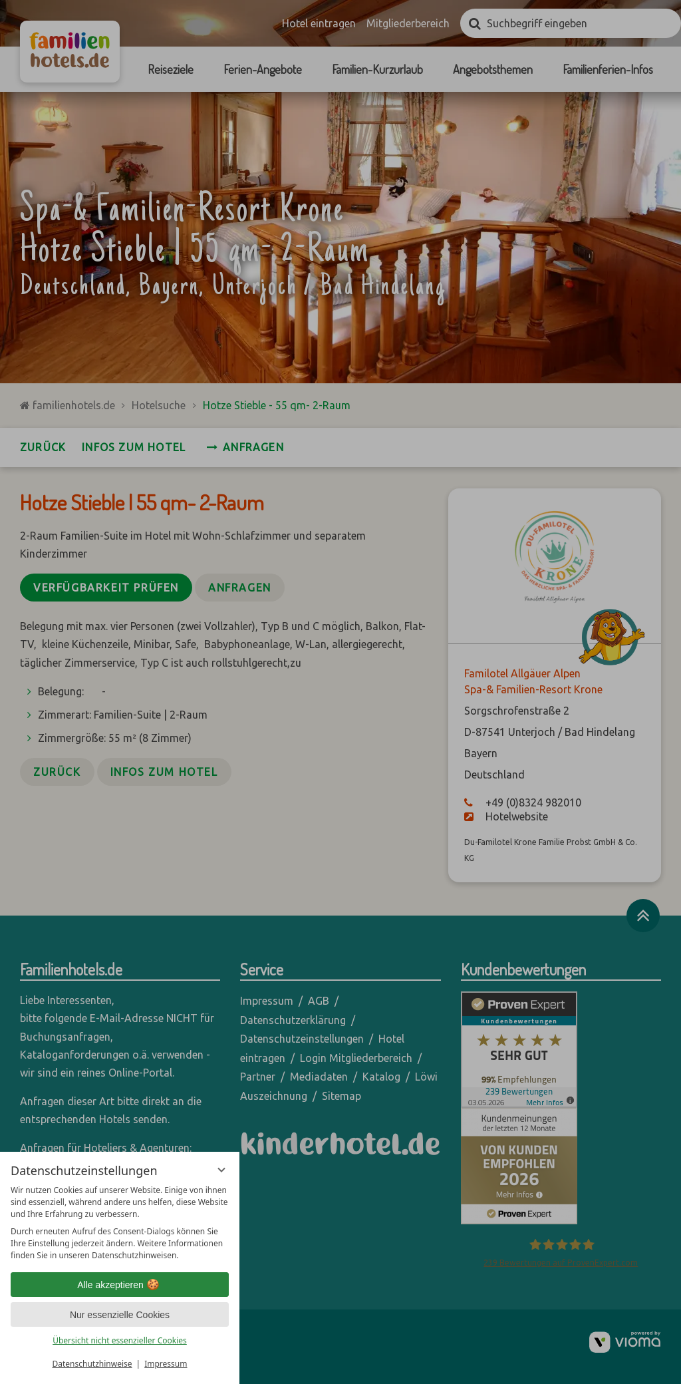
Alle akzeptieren (119, 1285)
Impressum (165, 1363)
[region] (120, 1223)
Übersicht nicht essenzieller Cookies (120, 1340)
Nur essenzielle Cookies (120, 1314)
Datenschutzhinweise (92, 1363)
